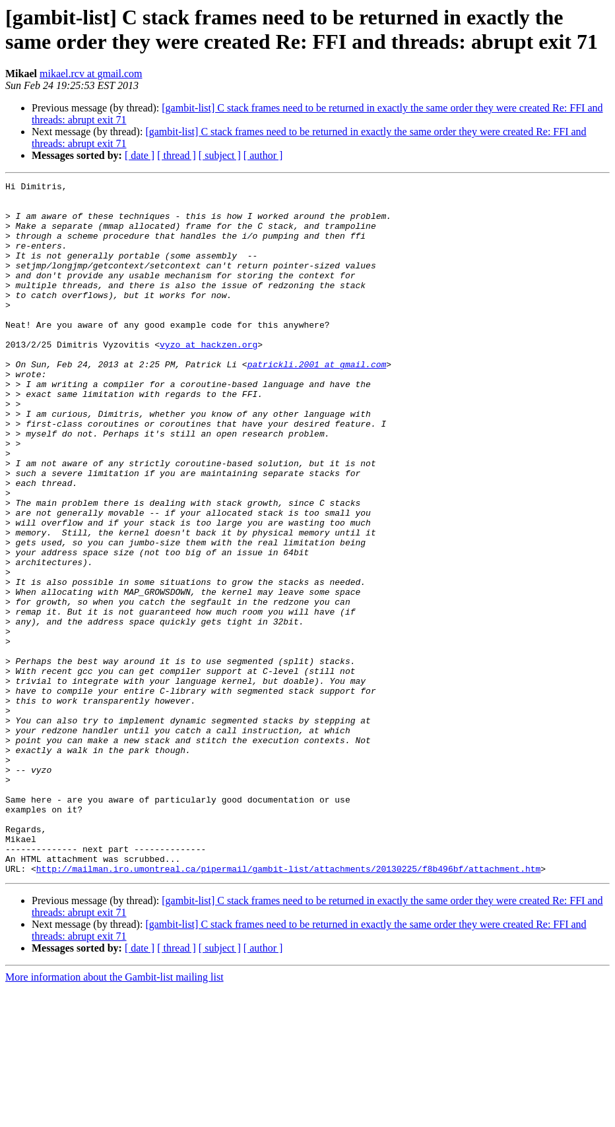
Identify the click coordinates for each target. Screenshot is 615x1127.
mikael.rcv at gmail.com (91, 73)
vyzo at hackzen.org (208, 378)
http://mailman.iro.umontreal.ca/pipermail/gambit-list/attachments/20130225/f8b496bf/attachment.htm (288, 1007)
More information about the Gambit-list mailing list (114, 1115)
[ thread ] (176, 155)
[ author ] (263, 155)
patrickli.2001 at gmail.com (317, 402)
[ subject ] (220, 155)
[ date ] (139, 155)
